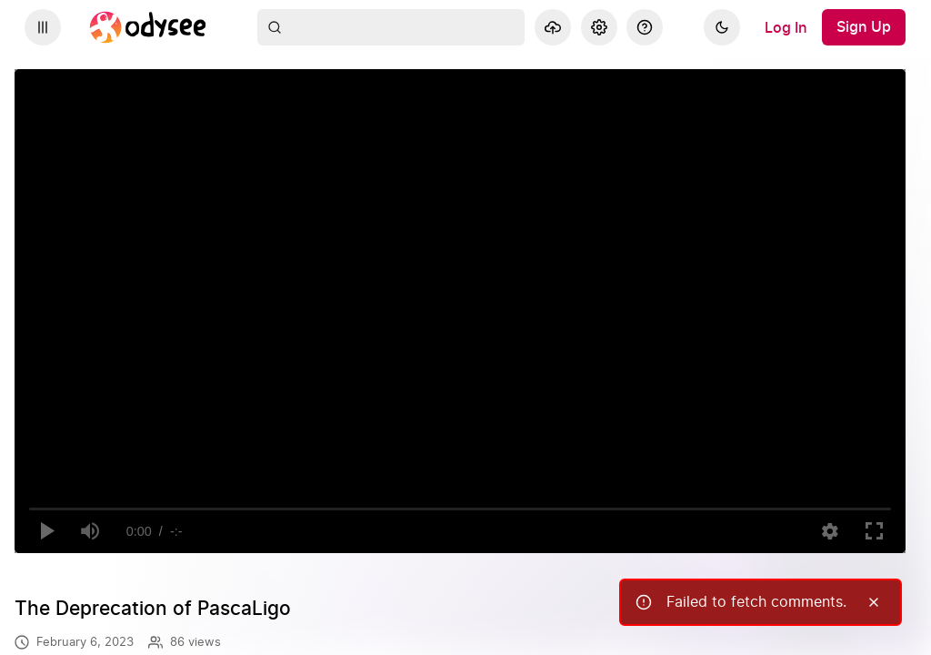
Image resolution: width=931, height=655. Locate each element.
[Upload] (553, 27)
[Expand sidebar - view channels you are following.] (43, 27)
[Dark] (722, 27)
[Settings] (599, 27)
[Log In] (786, 27)
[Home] (148, 27)
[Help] (644, 27)
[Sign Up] (864, 27)
